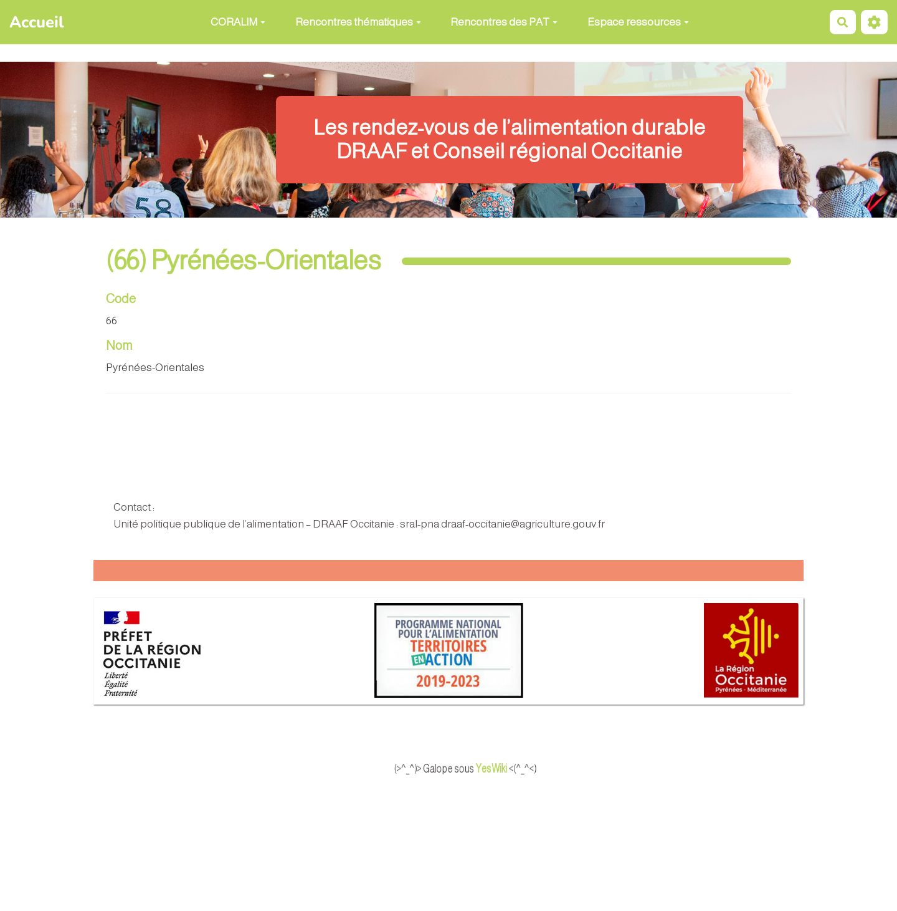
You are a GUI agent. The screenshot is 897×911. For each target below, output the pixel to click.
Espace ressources (638, 22)
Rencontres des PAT (504, 22)
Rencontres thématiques (358, 22)
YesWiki (507, 769)
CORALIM (238, 22)
